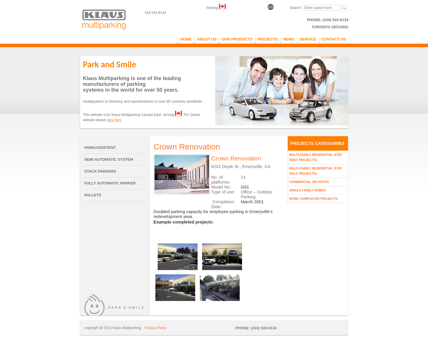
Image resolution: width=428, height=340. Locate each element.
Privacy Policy (155, 328)
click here (114, 120)
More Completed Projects (313, 198)
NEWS (288, 39)
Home (185, 39)
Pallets (92, 195)
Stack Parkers (100, 171)
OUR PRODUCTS (237, 39)
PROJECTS (268, 39)
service (308, 39)
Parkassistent (100, 147)
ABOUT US (207, 39)
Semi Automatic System (108, 159)
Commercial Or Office (309, 182)
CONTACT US (333, 39)
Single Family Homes (307, 190)
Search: (296, 8)
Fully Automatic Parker (110, 183)
